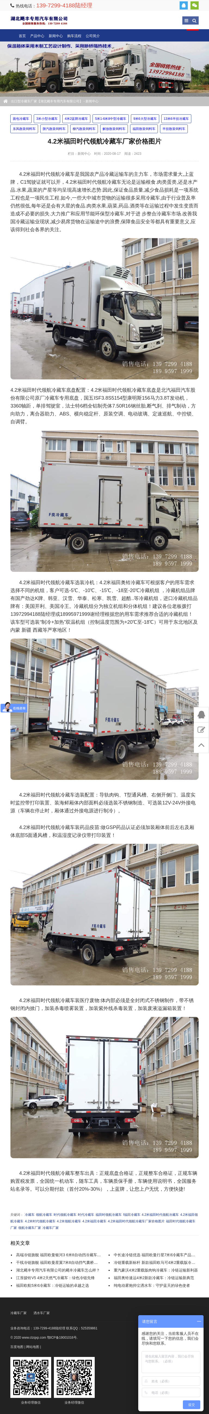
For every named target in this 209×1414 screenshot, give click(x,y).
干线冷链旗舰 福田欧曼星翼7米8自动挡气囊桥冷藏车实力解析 (68, 1262)
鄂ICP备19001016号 (62, 1337)
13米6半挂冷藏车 (176, 119)
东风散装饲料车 (24, 129)
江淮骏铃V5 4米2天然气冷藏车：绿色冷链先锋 (55, 1278)
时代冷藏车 (86, 1215)
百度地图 (16, 1347)
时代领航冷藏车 (65, 1215)
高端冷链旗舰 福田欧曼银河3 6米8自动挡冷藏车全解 (60, 1255)
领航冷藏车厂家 (29, 1228)
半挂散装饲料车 (173, 129)
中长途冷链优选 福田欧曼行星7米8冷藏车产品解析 (156, 1255)
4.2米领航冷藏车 (69, 1221)
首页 (22, 36)
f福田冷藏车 (131, 1215)
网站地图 (32, 1347)
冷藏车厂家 (50, 1228)
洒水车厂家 (41, 1313)
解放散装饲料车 (114, 129)
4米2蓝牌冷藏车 (76, 119)
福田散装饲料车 (144, 129)
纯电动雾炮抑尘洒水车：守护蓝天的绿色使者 (152, 1285)
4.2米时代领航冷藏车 (40, 1221)
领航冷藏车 (44, 1215)
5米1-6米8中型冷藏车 (110, 119)
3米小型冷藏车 (47, 119)
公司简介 (93, 36)
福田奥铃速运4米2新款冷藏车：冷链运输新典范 (154, 1278)
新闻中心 (56, 36)
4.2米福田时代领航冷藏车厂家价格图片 (136, 1221)
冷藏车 (30, 1215)
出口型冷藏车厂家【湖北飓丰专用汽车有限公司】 (38, 20)
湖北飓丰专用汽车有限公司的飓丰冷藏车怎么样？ (58, 1270)
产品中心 (37, 36)
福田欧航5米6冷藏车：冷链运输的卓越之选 (52, 1285)
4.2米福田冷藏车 (94, 1221)
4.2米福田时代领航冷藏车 (160, 1215)
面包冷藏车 (21, 119)
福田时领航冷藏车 (109, 1215)
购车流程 (74, 36)
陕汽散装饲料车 (54, 129)
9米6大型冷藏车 (144, 119)
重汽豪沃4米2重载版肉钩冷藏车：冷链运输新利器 (156, 1270)
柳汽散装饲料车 (84, 129)
